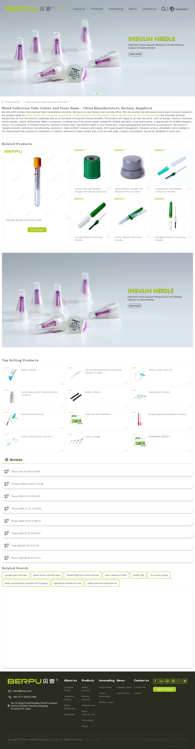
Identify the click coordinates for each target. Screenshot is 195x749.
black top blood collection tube (143, 115)
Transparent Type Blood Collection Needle (169, 190)
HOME (62, 9)
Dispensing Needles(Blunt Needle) (167, 414)
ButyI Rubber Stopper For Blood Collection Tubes (129, 190)
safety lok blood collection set (102, 583)
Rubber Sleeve (93, 392)
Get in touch (164, 689)
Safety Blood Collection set (36, 436)
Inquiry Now (37, 229)
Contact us (149, 9)
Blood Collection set (32, 414)
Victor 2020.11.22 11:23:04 (26, 508)
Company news (124, 687)
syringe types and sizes (16, 575)
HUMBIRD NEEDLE (159, 436)
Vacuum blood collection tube (24, 220)
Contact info (140, 687)
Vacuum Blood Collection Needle (89, 238)
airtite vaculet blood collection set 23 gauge (26, 583)
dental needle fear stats (39, 115)
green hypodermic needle (66, 115)
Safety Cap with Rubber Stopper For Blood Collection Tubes (91, 190)
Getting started (12, 101)
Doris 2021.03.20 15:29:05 (26, 471)
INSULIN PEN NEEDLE (98, 414)
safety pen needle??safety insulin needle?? (39, 393)
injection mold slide (91, 115)
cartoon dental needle (114, 115)
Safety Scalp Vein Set (160, 370)
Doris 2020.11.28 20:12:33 (26, 496)
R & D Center (105, 687)
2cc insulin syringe (159, 575)
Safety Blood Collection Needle (128, 238)
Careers (138, 693)
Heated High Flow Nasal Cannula (82, 575)
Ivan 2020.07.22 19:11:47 (25, 545)
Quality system (106, 702)
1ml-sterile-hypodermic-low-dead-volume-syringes (103, 371)
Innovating (115, 9)
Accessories (87, 720)
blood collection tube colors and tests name (46, 101)
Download (69, 714)
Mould (85, 726)
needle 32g (138, 575)
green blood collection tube (46, 575)
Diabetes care (88, 705)
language (178, 9)
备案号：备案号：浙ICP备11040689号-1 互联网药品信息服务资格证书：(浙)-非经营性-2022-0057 (97, 741)
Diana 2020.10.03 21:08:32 (26, 521)
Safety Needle (29, 370)
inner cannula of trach (116, 575)
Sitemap (89, 739)
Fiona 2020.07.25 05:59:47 (26, 533)
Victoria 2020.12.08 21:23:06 (27, 484)
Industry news (123, 693)
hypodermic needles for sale (67, 583)
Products (96, 9)
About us (78, 9)
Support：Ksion (178, 745)
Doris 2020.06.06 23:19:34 (26, 558)
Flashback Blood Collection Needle (171, 238)
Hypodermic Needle (159, 392)
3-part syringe (93, 436)
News (132, 9)
